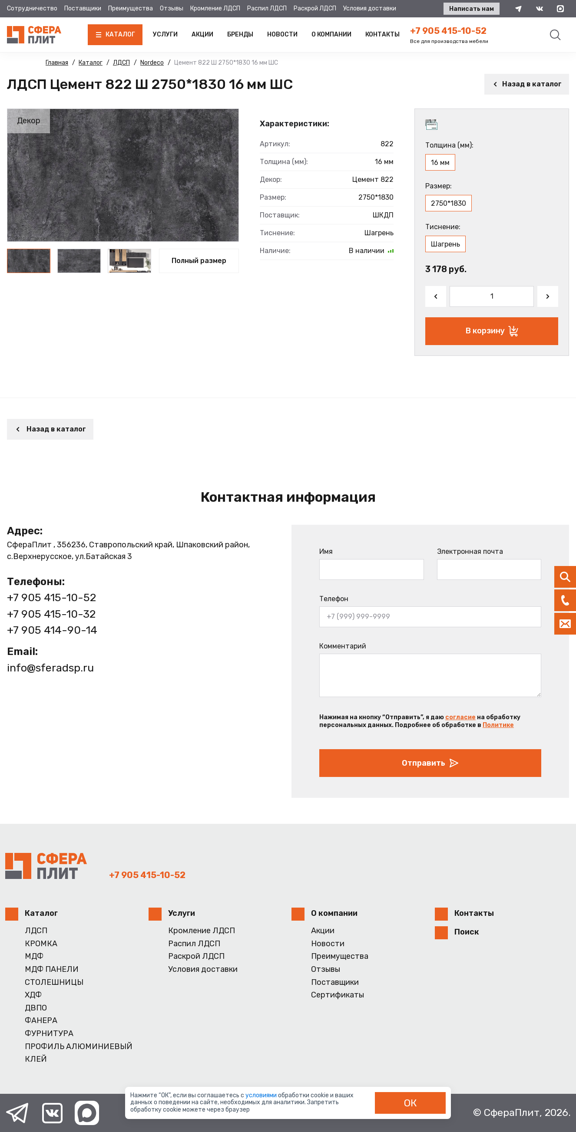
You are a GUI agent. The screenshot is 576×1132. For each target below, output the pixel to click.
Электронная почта (470, 551)
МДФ (34, 956)
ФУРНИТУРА (49, 1033)
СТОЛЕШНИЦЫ (54, 982)
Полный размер (199, 261)
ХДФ (33, 995)
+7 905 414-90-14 (52, 630)
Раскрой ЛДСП (315, 8)
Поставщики (82, 8)
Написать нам (471, 9)
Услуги (165, 34)
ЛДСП (36, 930)
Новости (282, 34)
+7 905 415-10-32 (51, 614)
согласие (460, 717)
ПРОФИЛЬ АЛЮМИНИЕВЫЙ (78, 1046)
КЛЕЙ (36, 1059)
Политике (498, 725)
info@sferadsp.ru (50, 667)
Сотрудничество (32, 8)
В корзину (492, 331)
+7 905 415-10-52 (448, 31)
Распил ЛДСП (267, 8)
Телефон (333, 599)
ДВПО (36, 1008)
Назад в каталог (527, 84)
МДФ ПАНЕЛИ (52, 969)
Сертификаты (337, 995)
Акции (202, 34)
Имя (326, 551)
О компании (331, 34)
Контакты (382, 34)
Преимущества (130, 8)
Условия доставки (369, 8)
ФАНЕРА (41, 1020)
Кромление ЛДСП (215, 8)
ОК (410, 1103)
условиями (261, 1095)
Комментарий (342, 646)
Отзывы (171, 8)
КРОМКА (41, 943)
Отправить (430, 763)
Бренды (240, 34)
